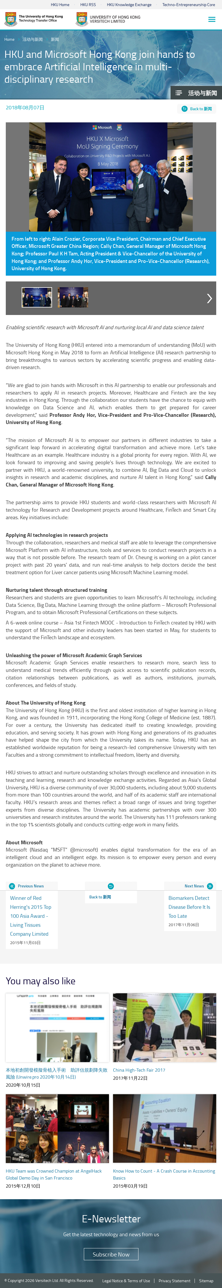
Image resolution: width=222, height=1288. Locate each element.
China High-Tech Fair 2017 (139, 1070)
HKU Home (60, 4)
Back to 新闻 (201, 108)
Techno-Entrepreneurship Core (188, 4)
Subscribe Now (111, 1254)
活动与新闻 (33, 39)
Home (9, 39)
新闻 (55, 39)
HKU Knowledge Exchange (129, 4)
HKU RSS (88, 4)
